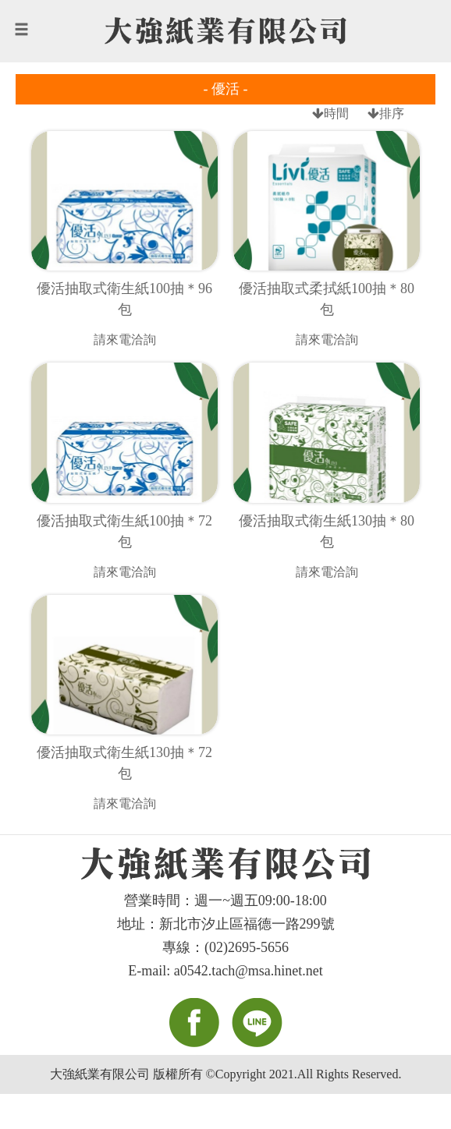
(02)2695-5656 (246, 947)
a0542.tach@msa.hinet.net (248, 971)
